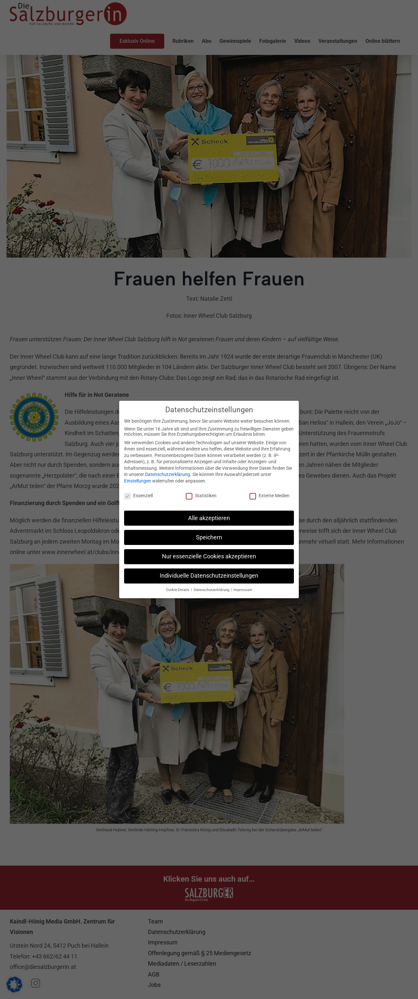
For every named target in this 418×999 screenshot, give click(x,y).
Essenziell (138, 495)
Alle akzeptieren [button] (209, 518)
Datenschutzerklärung (167, 474)
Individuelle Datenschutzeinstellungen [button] (209, 575)
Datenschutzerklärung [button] (212, 589)
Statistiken (201, 495)
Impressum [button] (242, 589)
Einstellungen (137, 480)
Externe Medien (269, 495)
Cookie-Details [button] (178, 589)
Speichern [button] (209, 537)
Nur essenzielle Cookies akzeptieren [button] (209, 556)
